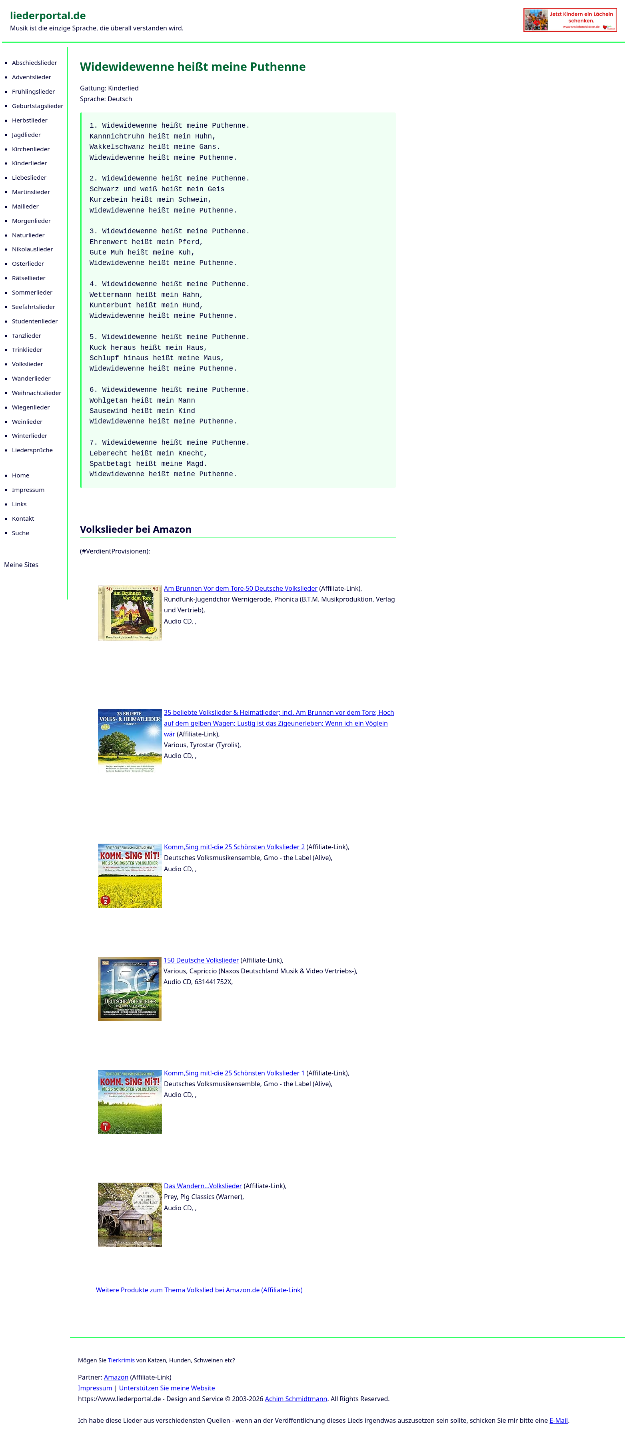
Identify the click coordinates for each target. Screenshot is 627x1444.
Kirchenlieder (31, 149)
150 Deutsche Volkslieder (201, 960)
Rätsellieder (29, 278)
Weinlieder (27, 421)
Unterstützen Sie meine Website (167, 1388)
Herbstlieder (30, 120)
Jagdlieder (26, 134)
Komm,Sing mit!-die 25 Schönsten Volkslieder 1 (234, 1073)
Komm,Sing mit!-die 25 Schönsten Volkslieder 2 (234, 846)
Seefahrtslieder (33, 307)
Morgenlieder (31, 221)
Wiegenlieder (31, 407)
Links (19, 504)
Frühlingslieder (33, 91)
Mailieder (25, 206)
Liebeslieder (29, 177)
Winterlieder (29, 435)
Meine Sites (21, 564)
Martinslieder (31, 192)
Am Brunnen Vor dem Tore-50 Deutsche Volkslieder (240, 588)
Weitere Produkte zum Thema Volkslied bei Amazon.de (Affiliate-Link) (199, 1290)
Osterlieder (28, 263)
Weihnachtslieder (37, 393)
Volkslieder (27, 364)
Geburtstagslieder (38, 106)
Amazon (116, 1377)
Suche (20, 533)
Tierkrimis (121, 1360)
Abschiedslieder (34, 62)
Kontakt (23, 518)
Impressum (28, 489)
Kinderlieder (29, 163)
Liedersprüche (32, 450)
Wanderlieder (31, 378)
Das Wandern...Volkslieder (203, 1185)
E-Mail (558, 1420)
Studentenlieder (35, 321)
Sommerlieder (32, 292)
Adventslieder (31, 77)
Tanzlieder (26, 335)
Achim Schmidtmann (296, 1398)
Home (20, 475)
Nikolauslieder (32, 249)
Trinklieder (27, 349)
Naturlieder (28, 235)
